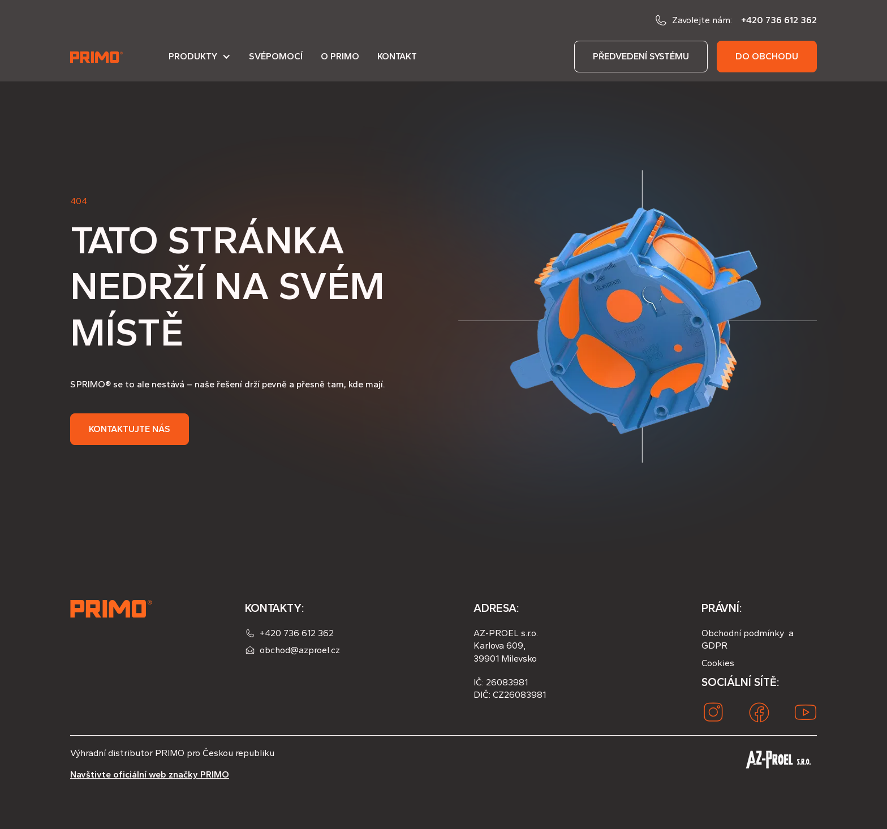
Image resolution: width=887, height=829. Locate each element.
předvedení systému (641, 56)
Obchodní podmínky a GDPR (747, 639)
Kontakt (397, 56)
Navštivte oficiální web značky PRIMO (149, 774)
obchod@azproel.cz (300, 650)
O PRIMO (340, 56)
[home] (97, 56)
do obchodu (766, 56)
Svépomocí (276, 56)
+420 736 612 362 (779, 20)
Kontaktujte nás (129, 429)
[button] (200, 61)
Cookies (717, 663)
